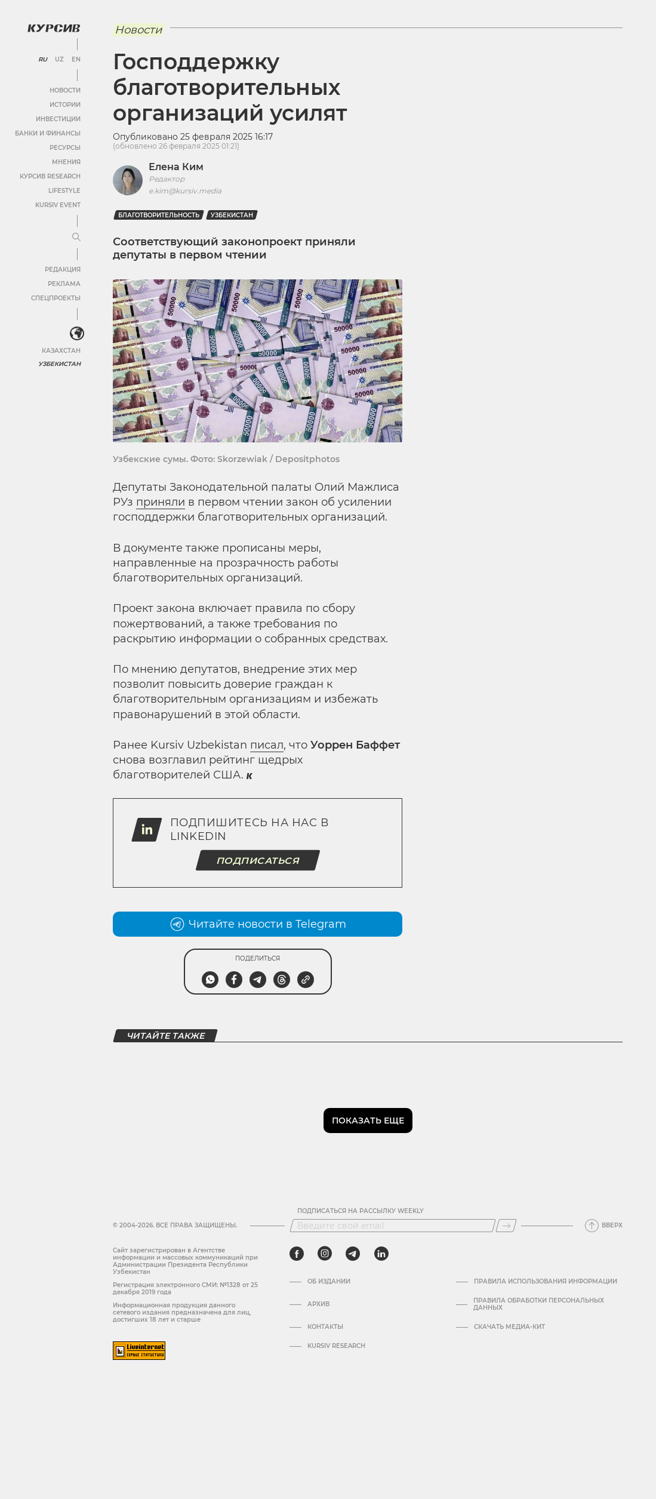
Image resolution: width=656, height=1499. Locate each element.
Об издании (328, 1281)
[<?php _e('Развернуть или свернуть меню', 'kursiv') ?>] (77, 333)
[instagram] (325, 1253)
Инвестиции (58, 119)
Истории (65, 105)
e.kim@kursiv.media (185, 190)
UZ (59, 59)
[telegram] (353, 1253)
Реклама (64, 284)
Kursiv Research (336, 1346)
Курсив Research (50, 176)
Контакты (325, 1327)
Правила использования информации (545, 1281)
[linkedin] (381, 1253)
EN (76, 59)
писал (267, 745)
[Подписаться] (506, 1225)
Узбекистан (59, 364)
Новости (65, 90)
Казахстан (61, 351)
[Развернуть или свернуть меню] (76, 237)
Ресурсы (65, 148)
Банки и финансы (48, 133)
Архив (318, 1304)
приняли (160, 502)
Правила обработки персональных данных (538, 1304)
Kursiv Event (58, 205)
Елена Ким (176, 167)
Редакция (63, 269)
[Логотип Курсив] (54, 28)
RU (42, 59)
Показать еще (368, 1120)
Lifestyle (64, 191)
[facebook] (296, 1253)
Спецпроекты (56, 298)
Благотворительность (158, 215)
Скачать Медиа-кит (509, 1327)
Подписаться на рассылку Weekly (360, 1211)
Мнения (66, 162)
